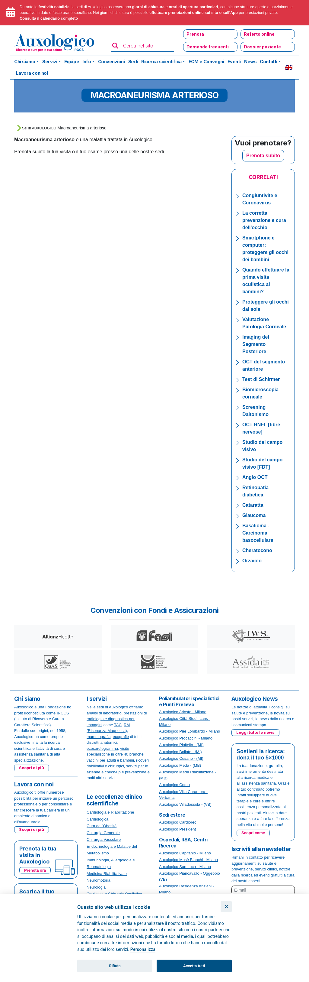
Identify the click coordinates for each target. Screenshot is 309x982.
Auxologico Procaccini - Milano (185, 738)
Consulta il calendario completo (49, 18)
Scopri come (253, 833)
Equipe (71, 61)
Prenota (195, 34)
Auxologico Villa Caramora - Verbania (183, 794)
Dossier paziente (262, 46)
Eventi (234, 61)
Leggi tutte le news (255, 732)
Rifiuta (115, 966)
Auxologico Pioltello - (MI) (181, 745)
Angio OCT (255, 477)
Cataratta (252, 505)
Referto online (259, 34)
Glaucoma (254, 515)
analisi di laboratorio (104, 713)
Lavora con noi (32, 73)
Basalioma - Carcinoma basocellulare (257, 533)
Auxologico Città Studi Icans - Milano (184, 721)
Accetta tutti (194, 966)
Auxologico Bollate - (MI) (180, 752)
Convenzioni (111, 61)
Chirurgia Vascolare (104, 839)
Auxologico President (177, 829)
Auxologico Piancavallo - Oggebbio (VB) (189, 876)
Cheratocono (257, 550)
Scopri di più (31, 767)
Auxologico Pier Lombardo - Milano (189, 731)
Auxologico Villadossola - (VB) (185, 804)
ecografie (121, 736)
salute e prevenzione (249, 713)
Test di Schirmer (261, 379)
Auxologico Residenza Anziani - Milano (186, 889)
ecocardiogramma (102, 748)
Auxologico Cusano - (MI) (181, 758)
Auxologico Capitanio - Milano (185, 853)
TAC (118, 725)
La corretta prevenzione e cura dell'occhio (264, 220)
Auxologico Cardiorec (177, 822)
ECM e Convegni (206, 61)
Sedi (133, 61)
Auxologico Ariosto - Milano (182, 712)
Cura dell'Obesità (101, 826)
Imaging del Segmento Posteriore (255, 344)
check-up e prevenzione (125, 772)
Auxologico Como (174, 784)
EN (289, 67)
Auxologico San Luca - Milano (185, 866)
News (250, 61)
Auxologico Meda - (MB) (180, 765)
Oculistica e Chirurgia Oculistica (114, 894)
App (234, 12)
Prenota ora (35, 870)
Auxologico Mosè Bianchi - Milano (188, 859)
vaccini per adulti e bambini (110, 760)
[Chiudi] (226, 906)
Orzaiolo (252, 560)
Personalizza (142, 949)
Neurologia (96, 887)
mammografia (98, 736)
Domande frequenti (207, 46)
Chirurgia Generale (103, 833)
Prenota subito (263, 155)
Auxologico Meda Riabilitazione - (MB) (187, 775)
